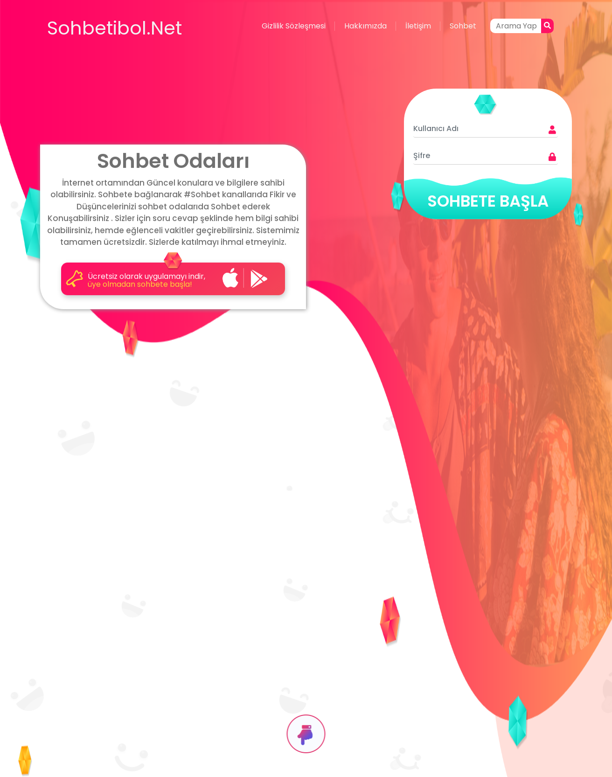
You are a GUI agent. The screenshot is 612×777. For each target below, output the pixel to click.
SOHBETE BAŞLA (488, 201)
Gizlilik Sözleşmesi (294, 26)
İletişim (418, 26)
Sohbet (463, 26)
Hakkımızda (365, 26)
